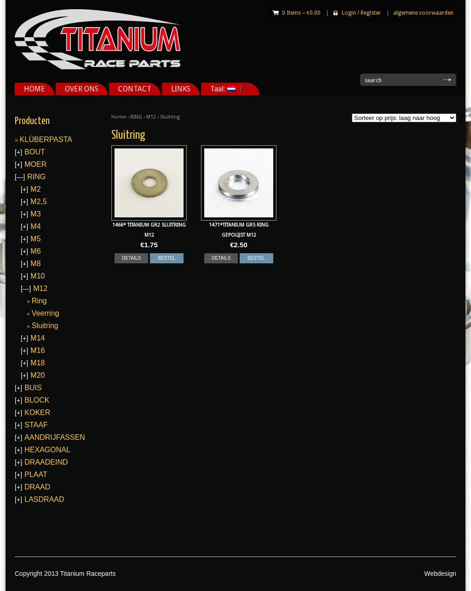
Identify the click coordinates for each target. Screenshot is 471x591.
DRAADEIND (46, 462)
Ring (39, 301)
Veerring (45, 313)
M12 (151, 117)
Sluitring (45, 326)
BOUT (34, 152)
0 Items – (301, 13)
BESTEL (166, 258)
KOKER (37, 412)
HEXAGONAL (47, 450)
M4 (35, 226)
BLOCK (36, 400)
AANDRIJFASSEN (54, 437)
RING (136, 117)
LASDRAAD (44, 499)
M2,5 (38, 201)
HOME (34, 89)
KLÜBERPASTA (46, 139)
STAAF (35, 425)
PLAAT (35, 474)
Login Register (361, 13)
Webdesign (440, 573)
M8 (35, 263)
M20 (37, 375)
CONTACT (134, 89)
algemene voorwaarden (423, 13)
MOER (35, 164)
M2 (35, 189)
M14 (37, 338)
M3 (35, 214)
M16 (37, 350)
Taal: (225, 89)
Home (118, 117)
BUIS (32, 388)
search (373, 80)
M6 (35, 251)
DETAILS (131, 258)
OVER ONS (81, 89)
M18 (37, 363)
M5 (35, 239)
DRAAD (37, 487)
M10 (37, 276)
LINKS (180, 89)
